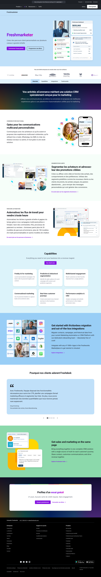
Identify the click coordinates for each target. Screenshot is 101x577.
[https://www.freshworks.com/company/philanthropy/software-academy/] (41, 536)
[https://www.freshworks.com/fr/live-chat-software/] (68, 543)
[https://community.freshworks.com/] (39, 538)
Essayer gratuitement (43, 501)
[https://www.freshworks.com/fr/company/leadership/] (9, 531)
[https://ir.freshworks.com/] (9, 533)
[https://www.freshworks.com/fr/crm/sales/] (68, 546)
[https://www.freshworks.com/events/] (9, 543)
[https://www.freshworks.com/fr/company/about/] (9, 528)
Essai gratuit (92, 6)
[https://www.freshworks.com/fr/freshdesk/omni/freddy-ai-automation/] (68, 556)
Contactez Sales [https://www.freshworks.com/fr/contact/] (88, 1)
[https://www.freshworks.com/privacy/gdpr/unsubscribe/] (15, 571)
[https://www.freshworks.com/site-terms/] (35, 568)
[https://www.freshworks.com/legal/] (11, 568)
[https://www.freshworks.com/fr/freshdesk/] (68, 541)
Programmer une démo (35, 47)
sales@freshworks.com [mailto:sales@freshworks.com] (33, 520)
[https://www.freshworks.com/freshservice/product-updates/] (68, 528)
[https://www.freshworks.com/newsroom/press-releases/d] (9, 548)
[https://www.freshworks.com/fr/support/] (38, 528)
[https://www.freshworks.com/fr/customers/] (8, 538)
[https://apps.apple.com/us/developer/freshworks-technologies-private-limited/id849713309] (90, 562)
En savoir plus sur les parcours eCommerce (20, 236)
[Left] (43, 417)
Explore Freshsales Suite (59, 460)
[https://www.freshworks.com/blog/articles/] (8, 546)
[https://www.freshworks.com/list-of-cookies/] (46, 568)
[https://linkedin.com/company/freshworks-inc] (24, 562)
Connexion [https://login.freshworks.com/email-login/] (95, 1)
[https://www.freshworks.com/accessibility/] (9, 571)
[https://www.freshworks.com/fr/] (8, 7)
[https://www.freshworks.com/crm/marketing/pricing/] (49, 2)
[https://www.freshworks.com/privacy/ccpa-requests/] (61, 568)
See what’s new (50, 261)
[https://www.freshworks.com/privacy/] (22, 568)
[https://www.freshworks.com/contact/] (8, 551)
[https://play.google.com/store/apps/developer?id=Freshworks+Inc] (80, 562)
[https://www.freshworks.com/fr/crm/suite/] (69, 548)
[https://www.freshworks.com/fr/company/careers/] (9, 536)
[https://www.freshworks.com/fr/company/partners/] (9, 541)
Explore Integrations (58, 351)
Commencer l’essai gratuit (15, 47)
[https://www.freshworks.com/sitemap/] (22, 571)
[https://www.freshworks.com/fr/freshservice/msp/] (71, 533)
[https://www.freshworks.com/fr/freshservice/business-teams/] (74, 536)
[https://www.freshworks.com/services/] (38, 533)
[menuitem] (81, 2)
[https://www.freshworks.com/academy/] (41, 531)
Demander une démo (59, 501)
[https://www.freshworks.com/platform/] (70, 553)
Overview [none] (35, 80)
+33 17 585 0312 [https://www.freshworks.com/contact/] (23, 520)
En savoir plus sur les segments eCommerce (65, 190)
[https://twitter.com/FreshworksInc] (21, 562)
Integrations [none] (54, 80)
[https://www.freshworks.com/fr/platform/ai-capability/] (25, 7)
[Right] (57, 417)
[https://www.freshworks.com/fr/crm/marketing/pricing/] (40, 7)
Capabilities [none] (44, 80)
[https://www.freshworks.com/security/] (73, 568)
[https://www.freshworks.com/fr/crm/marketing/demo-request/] (83, 7)
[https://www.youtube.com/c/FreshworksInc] (29, 562)
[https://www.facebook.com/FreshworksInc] (26, 562)
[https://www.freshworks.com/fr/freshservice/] (68, 531)
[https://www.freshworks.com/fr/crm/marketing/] (12, 12)
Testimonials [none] (64, 80)
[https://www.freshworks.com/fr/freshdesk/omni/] (69, 538)
